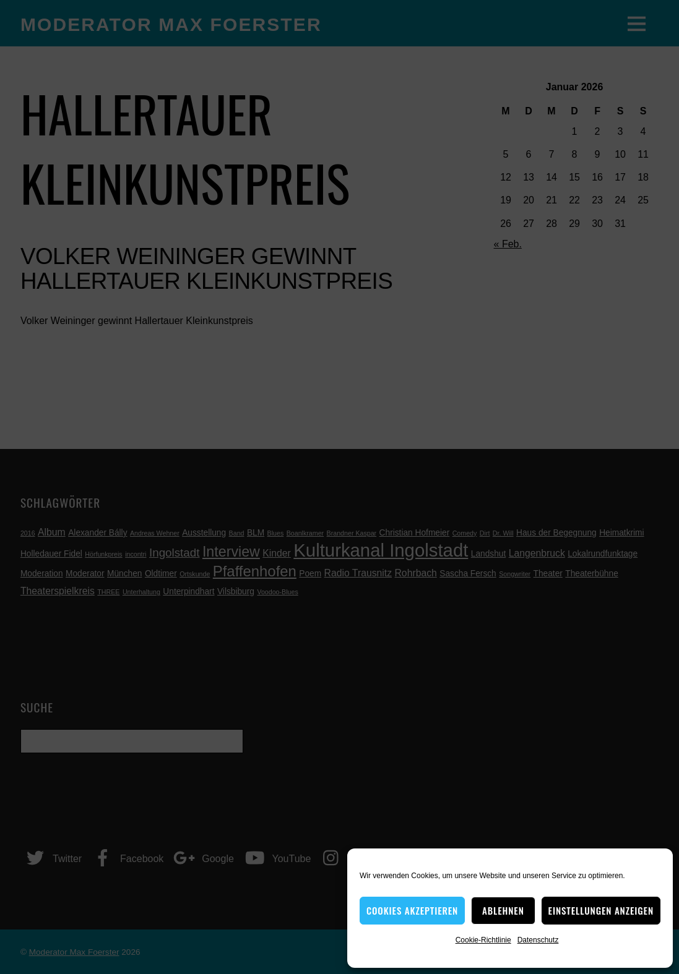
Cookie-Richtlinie (483, 940)
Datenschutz (538, 940)
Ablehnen (503, 910)
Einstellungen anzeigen (601, 910)
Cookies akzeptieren (412, 910)
